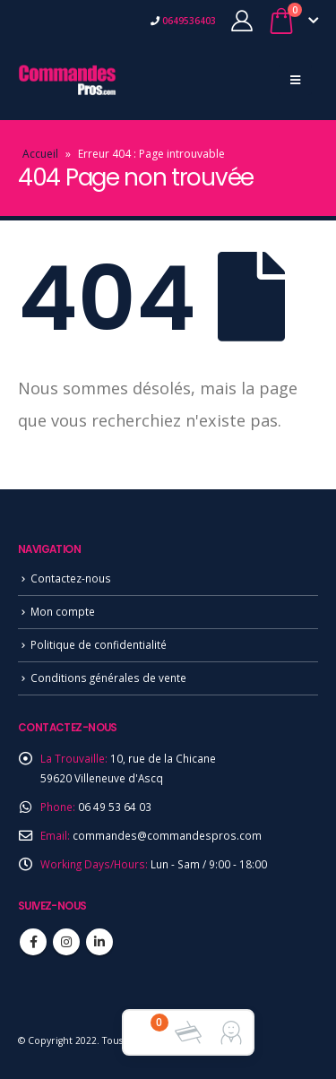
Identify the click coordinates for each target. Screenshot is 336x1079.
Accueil (40, 153)
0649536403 (187, 20)
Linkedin (99, 941)
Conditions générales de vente (108, 677)
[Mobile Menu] (295, 80)
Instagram (66, 941)
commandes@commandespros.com (167, 835)
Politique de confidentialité (98, 644)
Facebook (33, 941)
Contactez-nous (70, 578)
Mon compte (62, 611)
